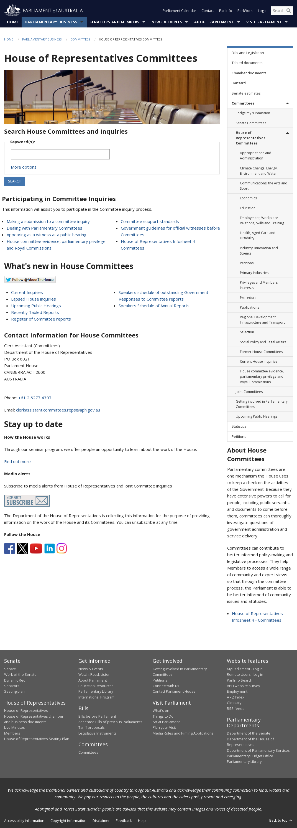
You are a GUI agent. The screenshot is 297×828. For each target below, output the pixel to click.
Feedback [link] (124, 820)
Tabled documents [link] (247, 62)
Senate (10, 668)
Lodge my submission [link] (253, 113)
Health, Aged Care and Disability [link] (257, 235)
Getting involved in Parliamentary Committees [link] (262, 404)
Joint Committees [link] (249, 391)
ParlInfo (225, 10)
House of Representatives (26, 710)
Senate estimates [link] (246, 93)
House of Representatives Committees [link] (250, 138)
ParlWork (245, 10)
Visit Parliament (264, 21)
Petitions (160, 680)
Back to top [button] (281, 820)
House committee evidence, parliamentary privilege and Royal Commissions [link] (262, 376)
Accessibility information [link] (24, 820)
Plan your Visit (164, 727)
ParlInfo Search (239, 680)
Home (13, 21)
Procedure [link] (248, 297)
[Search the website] (282, 10)
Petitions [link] (247, 263)
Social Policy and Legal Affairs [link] (263, 342)
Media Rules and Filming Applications (183, 733)
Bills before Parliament (97, 716)
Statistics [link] (239, 426)
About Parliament (214, 21)
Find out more (17, 461)
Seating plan (14, 691)
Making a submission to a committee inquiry (48, 221)
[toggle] (287, 103)
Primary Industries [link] (254, 272)
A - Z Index (235, 697)
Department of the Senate (248, 733)
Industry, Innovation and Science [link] (259, 251)
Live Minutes (14, 727)
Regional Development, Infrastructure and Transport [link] (262, 320)
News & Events (167, 21)
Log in (263, 10)
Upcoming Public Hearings (36, 305)
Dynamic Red (14, 680)
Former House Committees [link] (261, 351)
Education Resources (96, 685)
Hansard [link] (239, 82)
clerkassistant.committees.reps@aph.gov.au (58, 410)
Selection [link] (247, 332)
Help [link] (142, 820)
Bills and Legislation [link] (248, 52)
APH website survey (243, 685)
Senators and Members (114, 21)
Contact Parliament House (174, 691)
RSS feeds (235, 708)
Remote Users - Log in (245, 674)
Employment (237, 691)
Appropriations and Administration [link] (255, 156)
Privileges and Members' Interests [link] (259, 285)
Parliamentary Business (51, 21)
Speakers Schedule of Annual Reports (154, 305)
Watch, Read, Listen (94, 674)
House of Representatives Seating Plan (36, 738)
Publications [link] (249, 307)
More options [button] (24, 167)
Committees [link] (243, 103)
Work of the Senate (20, 674)
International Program (96, 697)
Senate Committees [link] (251, 123)
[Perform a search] (289, 10)
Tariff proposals (91, 727)
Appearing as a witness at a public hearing (46, 234)
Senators (11, 685)
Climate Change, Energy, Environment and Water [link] (259, 171)
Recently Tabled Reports (35, 312)
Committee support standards (150, 221)
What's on (161, 710)
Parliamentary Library (95, 691)
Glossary (234, 702)
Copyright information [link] (68, 820)
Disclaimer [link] (101, 820)
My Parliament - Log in (245, 668)
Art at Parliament (166, 721)
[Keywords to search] (60, 154)
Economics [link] (248, 198)
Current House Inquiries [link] (258, 361)
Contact (207, 10)
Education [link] (247, 208)
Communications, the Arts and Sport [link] (263, 186)
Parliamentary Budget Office (250, 755)
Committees (80, 39)
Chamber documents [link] (249, 72)
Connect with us (166, 685)
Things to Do (163, 716)
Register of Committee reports (41, 319)
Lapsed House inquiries (33, 299)
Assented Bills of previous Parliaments (110, 721)
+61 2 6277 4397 (35, 397)
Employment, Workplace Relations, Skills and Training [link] (262, 220)
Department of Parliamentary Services (258, 750)
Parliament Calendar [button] (179, 10)
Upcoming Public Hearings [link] (256, 416)
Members (12, 733)
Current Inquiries (27, 292)
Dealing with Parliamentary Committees (44, 228)
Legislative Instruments (97, 733)
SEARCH (14, 181)
